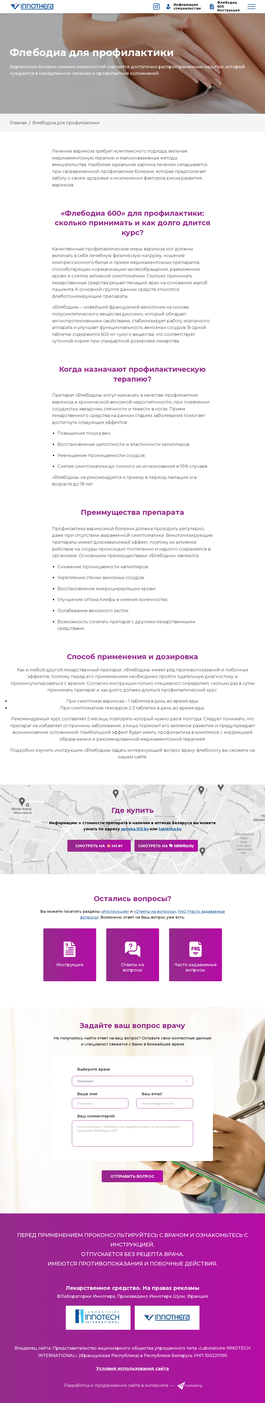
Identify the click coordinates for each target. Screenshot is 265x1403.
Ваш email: (152, 1094)
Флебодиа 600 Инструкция (224, 6)
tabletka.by (170, 829)
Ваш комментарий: (96, 1116)
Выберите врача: (93, 1069)
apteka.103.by (135, 829)
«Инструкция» (115, 911)
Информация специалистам (182, 6)
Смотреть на (99, 846)
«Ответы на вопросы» (155, 911)
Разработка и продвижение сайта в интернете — (132, 1385)
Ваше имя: (87, 1094)
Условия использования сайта (132, 1368)
